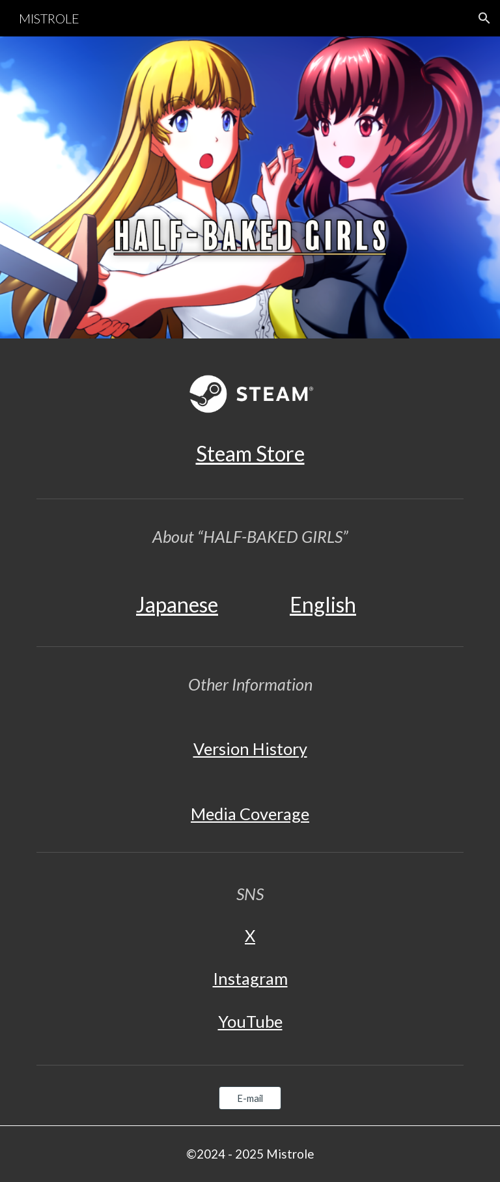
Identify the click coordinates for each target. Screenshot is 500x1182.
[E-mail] (249, 1098)
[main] (249, 454)
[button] (484, 18)
